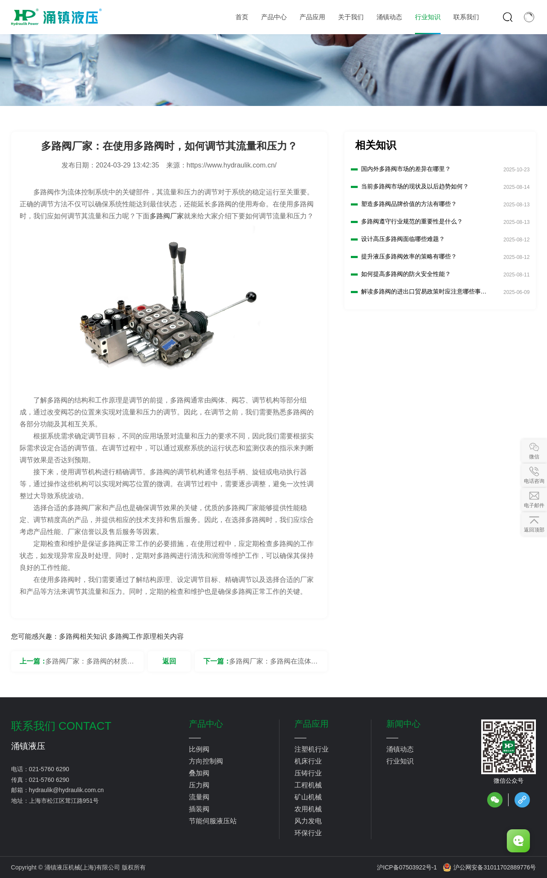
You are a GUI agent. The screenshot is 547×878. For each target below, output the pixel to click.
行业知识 (400, 761)
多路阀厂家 (167, 216)
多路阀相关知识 (83, 636)
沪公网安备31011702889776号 (489, 867)
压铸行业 (308, 773)
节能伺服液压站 (213, 821)
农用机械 (308, 809)
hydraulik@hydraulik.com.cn (66, 790)
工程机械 (308, 785)
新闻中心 (403, 723)
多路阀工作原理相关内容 (146, 636)
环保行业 (308, 833)
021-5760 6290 (49, 769)
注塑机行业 (311, 749)
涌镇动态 (400, 749)
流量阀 (199, 797)
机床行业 (308, 761)
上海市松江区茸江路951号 (64, 800)
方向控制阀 (206, 761)
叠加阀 (199, 773)
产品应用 (311, 723)
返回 (169, 661)
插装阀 (199, 809)
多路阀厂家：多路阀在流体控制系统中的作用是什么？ (273, 665)
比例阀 (199, 749)
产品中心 (206, 723)
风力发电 (308, 821)
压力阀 (199, 785)
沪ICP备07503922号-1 (407, 867)
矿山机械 (308, 797)
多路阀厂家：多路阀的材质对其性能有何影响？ (89, 665)
